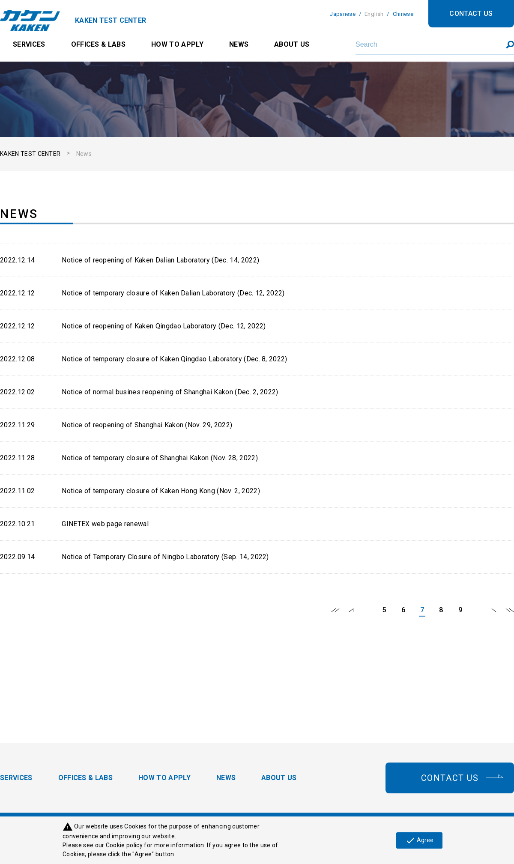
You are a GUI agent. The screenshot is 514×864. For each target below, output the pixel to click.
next (487, 610)
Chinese (403, 14)
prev (357, 610)
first (336, 610)
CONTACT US (471, 13)
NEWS (238, 44)
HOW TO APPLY (177, 44)
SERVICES (29, 44)
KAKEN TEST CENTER (30, 153)
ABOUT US (292, 44)
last (508, 610)
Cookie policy (124, 845)
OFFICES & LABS (98, 44)
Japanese (343, 14)
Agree (419, 840)
